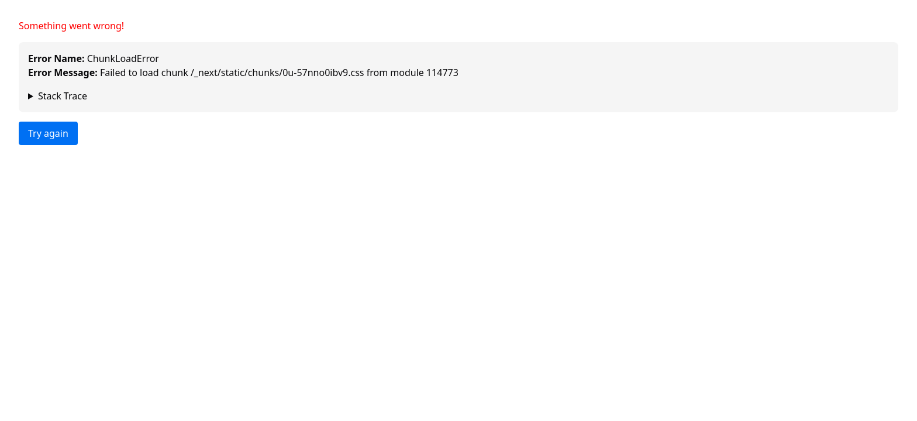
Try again (48, 133)
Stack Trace (62, 95)
